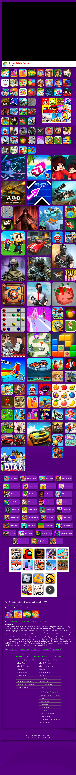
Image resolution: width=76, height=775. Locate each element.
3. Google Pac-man (23, 666)
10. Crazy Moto (44, 722)
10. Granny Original (22, 687)
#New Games (14, 622)
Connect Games (24, 649)
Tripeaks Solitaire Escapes (17, 605)
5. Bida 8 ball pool (22, 672)
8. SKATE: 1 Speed (45, 716)
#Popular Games (36, 622)
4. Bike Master (44, 704)
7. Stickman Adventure (47, 713)
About (28, 737)
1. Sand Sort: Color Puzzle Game (50, 695)
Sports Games (13, 649)
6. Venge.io (42, 675)
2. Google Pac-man (45, 663)
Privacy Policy (36, 737)
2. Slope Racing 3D (22, 663)
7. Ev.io (19, 678)
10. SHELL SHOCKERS (45, 687)
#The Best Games (24, 622)
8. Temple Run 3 (44, 681)
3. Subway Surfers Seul (46, 666)
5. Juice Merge (44, 707)
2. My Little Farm (45, 698)
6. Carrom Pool (21, 675)
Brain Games (46, 649)
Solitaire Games (26, 608)
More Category (56, 649)
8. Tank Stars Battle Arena (25, 681)
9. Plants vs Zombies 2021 (47, 684)
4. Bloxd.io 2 (20, 669)
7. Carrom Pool (43, 678)
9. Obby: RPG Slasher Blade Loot (50, 719)
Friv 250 (7, 605)
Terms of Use (46, 737)
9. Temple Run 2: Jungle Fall (26, 684)
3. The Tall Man (44, 701)
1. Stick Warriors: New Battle (26, 660)
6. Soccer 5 (43, 710)
